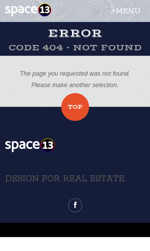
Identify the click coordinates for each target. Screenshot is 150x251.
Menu (128, 11)
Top (75, 107)
